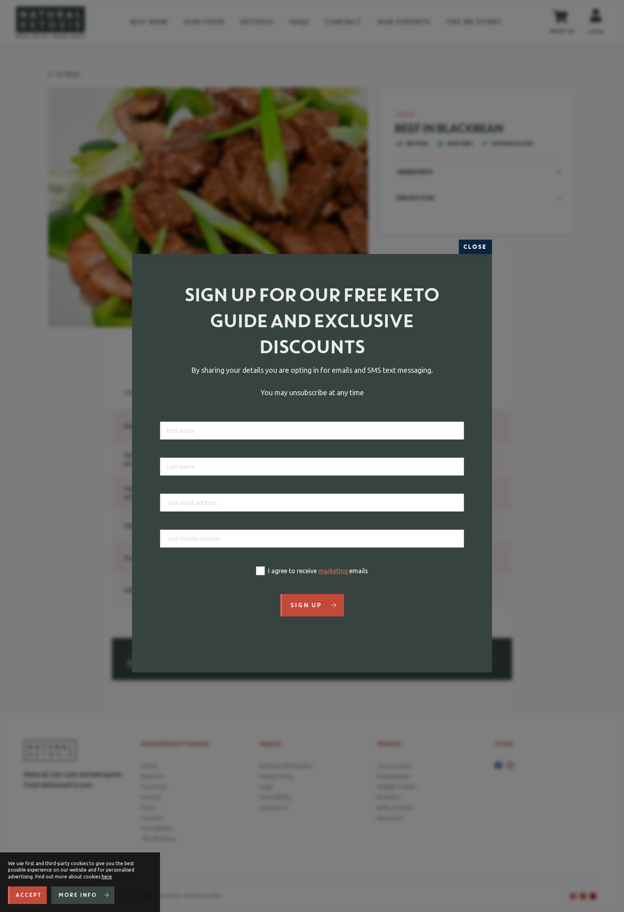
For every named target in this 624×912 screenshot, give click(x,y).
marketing (333, 570)
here (107, 876)
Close (475, 247)
